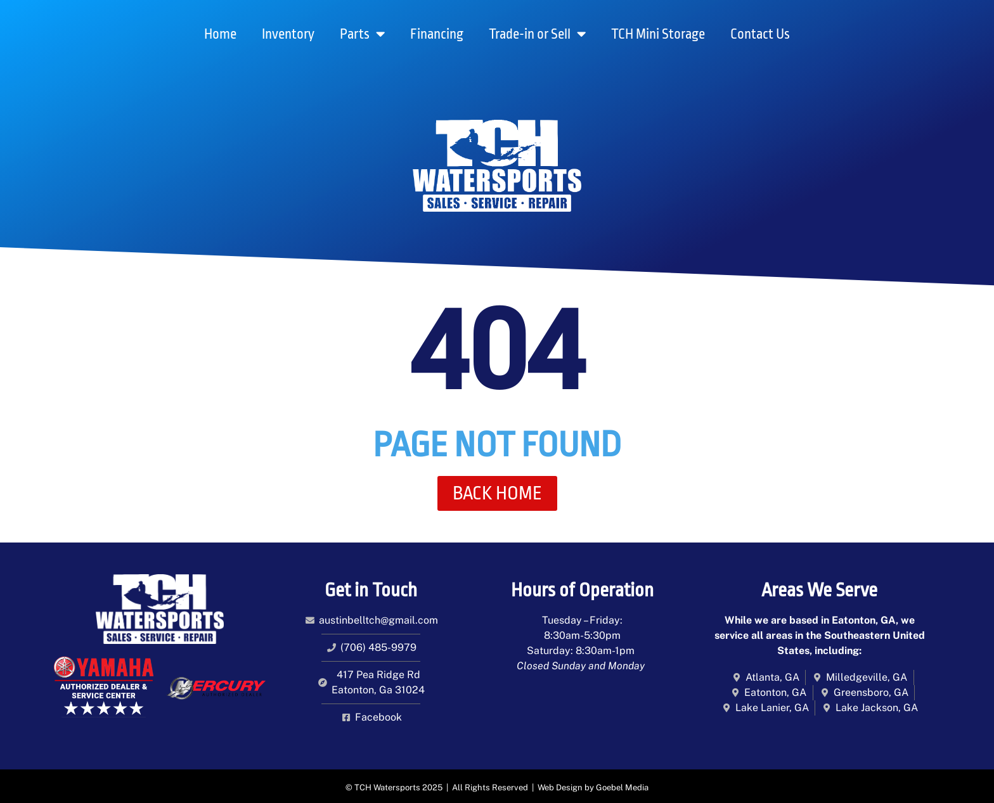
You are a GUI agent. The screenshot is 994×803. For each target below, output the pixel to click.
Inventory (288, 34)
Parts (362, 34)
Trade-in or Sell (537, 34)
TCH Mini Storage (658, 34)
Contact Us (760, 34)
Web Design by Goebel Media (593, 787)
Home (220, 34)
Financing (436, 34)
